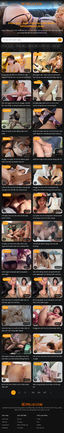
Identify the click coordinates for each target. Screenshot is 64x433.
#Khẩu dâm (33, 46)
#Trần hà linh (7, 46)
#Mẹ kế (56, 46)
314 (39, 393)
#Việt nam (45, 46)
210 (33, 393)
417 (44, 393)
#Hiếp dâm (20, 46)
